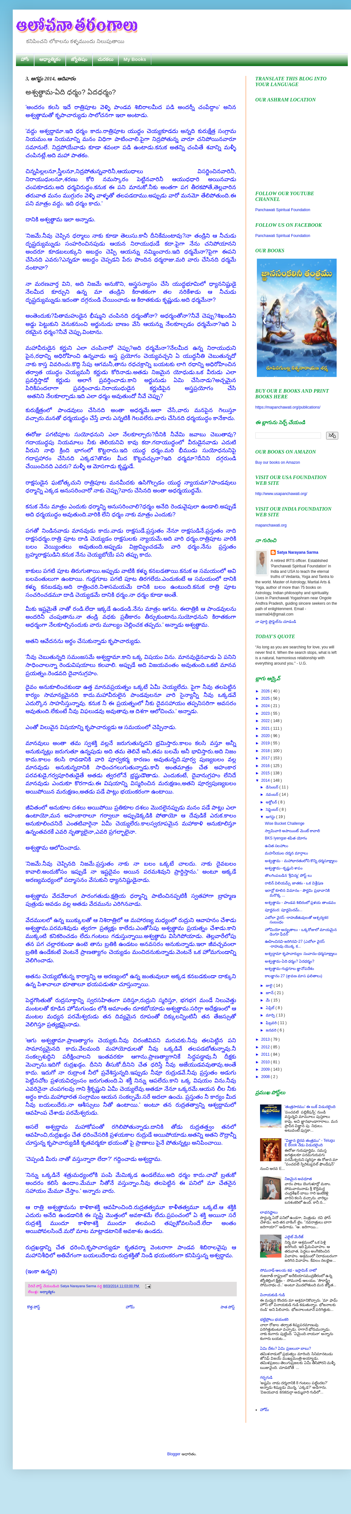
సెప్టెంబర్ (272, 809)
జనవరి (271, 1030)
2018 (266, 751)
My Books (134, 59)
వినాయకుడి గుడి (272, 1295)
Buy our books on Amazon (277, 462)
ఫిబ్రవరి (272, 1023)
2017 (266, 758)
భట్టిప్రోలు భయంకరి (274, 1319)
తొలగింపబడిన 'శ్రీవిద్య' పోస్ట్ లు (288, 875)
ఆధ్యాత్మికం (50, 59)
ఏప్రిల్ (270, 1008)
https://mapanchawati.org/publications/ (287, 407)
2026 (266, 691)
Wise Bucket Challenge (284, 823)
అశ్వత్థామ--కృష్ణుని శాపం (283, 868)
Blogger (173, 1454)
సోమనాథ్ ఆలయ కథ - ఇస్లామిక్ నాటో (288, 1270)
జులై (269, 985)
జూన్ (270, 993)
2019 (266, 743)
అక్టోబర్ (272, 802)
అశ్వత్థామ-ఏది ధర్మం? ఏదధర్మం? (289, 961)
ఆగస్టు (271, 817)
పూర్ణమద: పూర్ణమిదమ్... (283, 910)
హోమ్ (130, 1307)
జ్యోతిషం (79, 59)
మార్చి (271, 1015)
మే (268, 1000)
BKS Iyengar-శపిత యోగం (286, 838)
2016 (266, 766)
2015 (266, 773)
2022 (266, 721)
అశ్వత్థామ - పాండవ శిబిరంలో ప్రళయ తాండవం (300, 902)
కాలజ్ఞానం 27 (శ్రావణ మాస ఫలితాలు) (293, 976)
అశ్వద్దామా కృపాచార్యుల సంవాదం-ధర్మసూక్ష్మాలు (301, 953)
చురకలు (105, 59)
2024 (266, 706)
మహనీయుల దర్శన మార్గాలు (286, 853)
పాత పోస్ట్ (227, 1307)
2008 (266, 1077)
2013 (266, 1039)
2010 (266, 1062)
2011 (266, 1054)
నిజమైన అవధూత (298, 1179)
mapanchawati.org (271, 525)
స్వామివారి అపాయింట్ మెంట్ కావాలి (292, 831)
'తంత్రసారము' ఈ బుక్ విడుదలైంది (310, 1106)
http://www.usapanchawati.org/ (281, 493)
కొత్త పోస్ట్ (33, 1307)
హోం (25, 59)
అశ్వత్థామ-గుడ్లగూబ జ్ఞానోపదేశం (289, 968)
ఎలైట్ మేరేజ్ (294, 1237)
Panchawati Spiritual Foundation (282, 210)
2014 (266, 780)
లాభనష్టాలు (269, 1212)
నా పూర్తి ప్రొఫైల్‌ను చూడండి (275, 621)
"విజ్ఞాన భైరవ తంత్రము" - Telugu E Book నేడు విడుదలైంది (310, 1142)
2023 (266, 713)
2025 (266, 698)
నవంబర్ (272, 794)
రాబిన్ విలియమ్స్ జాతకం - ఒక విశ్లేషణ (294, 883)
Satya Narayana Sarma (78, 1286)
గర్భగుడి (266, 1377)
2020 (266, 736)
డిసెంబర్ (272, 787)
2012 (266, 1047)
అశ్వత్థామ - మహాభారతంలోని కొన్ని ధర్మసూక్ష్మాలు (301, 861)
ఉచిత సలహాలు (276, 846)
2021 (266, 728)
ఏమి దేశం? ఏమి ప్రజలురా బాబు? (285, 1348)
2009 (266, 1069)
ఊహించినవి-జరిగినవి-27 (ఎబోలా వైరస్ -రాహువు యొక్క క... (295, 943)
